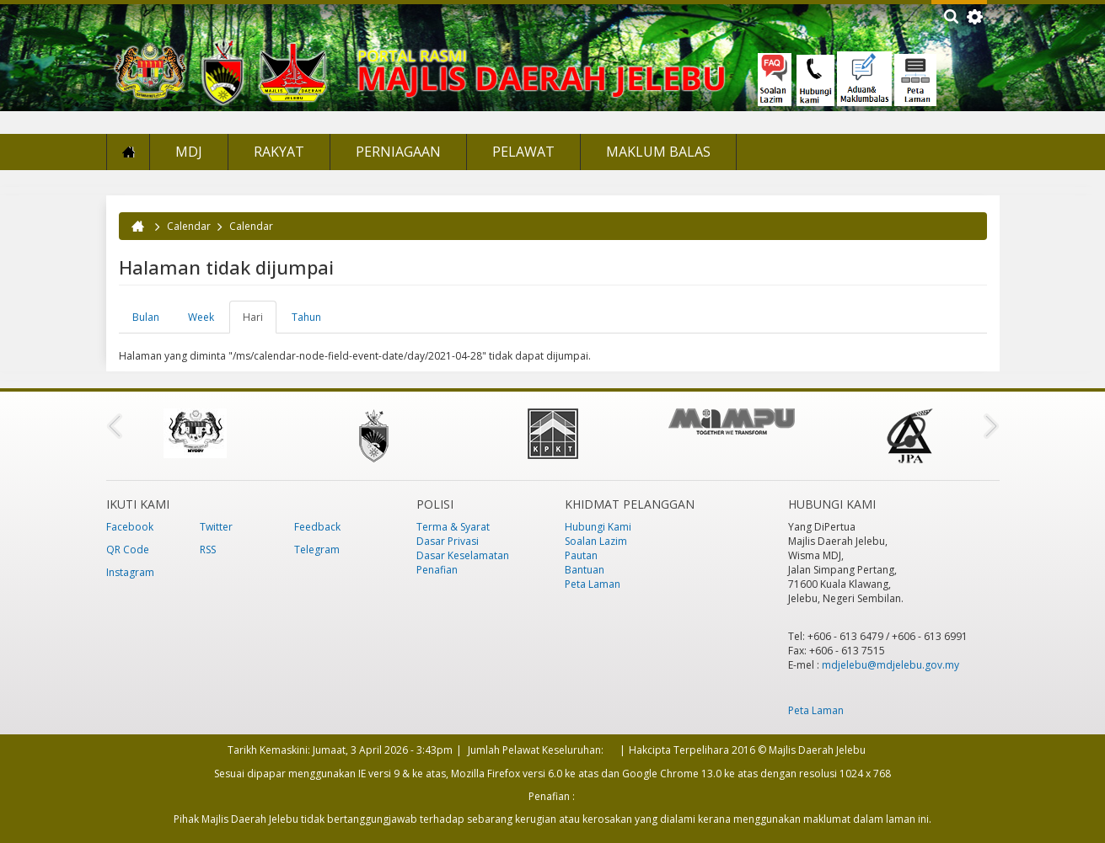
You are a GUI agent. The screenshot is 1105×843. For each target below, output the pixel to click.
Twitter (216, 527)
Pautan (581, 555)
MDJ (188, 151)
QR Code (127, 549)
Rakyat (279, 151)
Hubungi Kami (598, 527)
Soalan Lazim (596, 541)
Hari (259, 321)
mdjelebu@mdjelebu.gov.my (890, 665)
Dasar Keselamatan (462, 555)
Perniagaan (398, 151)
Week (201, 317)
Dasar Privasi (447, 541)
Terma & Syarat (453, 527)
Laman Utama (128, 152)
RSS (208, 549)
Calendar (189, 226)
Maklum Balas (658, 151)
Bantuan (584, 570)
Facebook (129, 527)
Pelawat (523, 151)
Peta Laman (592, 584)
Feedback (317, 527)
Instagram (130, 572)
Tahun (306, 317)
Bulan (145, 317)
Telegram (317, 549)
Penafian (437, 570)
